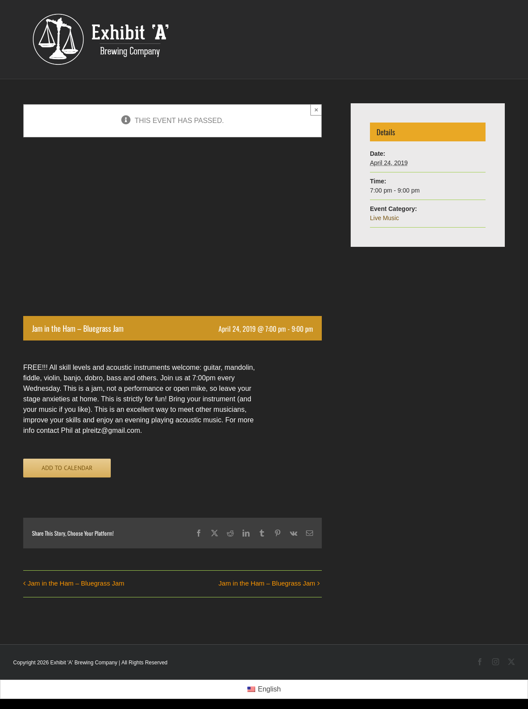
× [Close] (316, 109)
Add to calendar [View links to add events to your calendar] (67, 468)
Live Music (384, 217)
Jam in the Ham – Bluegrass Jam (76, 583)
